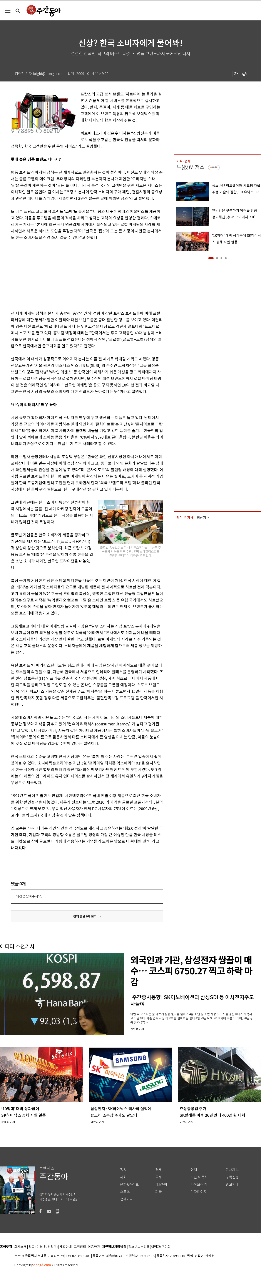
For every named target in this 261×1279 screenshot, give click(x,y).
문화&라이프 (129, 1185)
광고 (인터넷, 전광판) (43, 1247)
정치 (123, 1170)
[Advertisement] (76, 274)
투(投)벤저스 (190, 167)
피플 (158, 1192)
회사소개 (20, 1247)
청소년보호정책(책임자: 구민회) (150, 1247)
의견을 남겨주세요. (29, 896)
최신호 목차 (199, 1177)
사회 (123, 1177)
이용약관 (94, 1247)
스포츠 (125, 1192)
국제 (158, 1177)
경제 (158, 1170)
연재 (194, 1170)
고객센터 (80, 1247)
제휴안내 (66, 1247)
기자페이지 (199, 1192)
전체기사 (126, 1199)
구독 (215, 167)
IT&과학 (161, 1185)
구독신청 (232, 1177)
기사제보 (232, 1170)
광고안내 (232, 1185)
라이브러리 (199, 1185)
